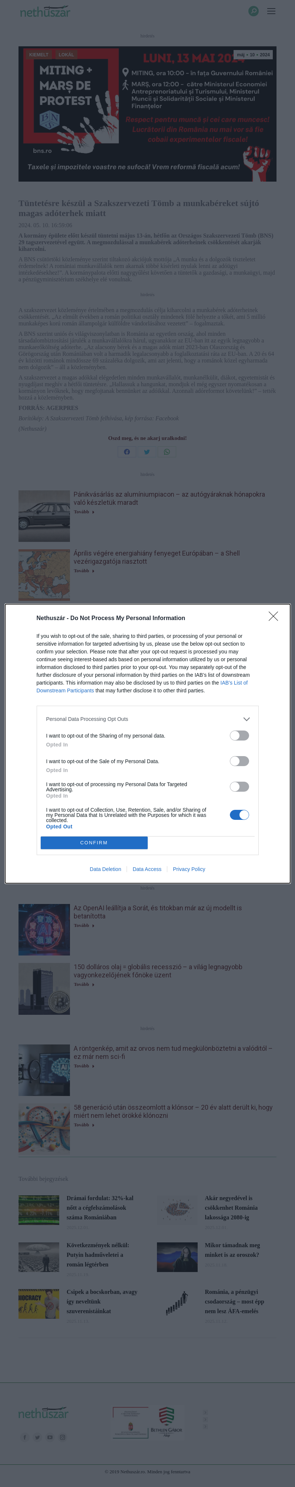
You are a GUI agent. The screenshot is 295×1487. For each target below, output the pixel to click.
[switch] (239, 736)
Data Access (147, 869)
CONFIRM (94, 842)
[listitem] (147, 719)
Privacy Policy (189, 869)
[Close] (276, 619)
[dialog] (147, 743)
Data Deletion (105, 869)
